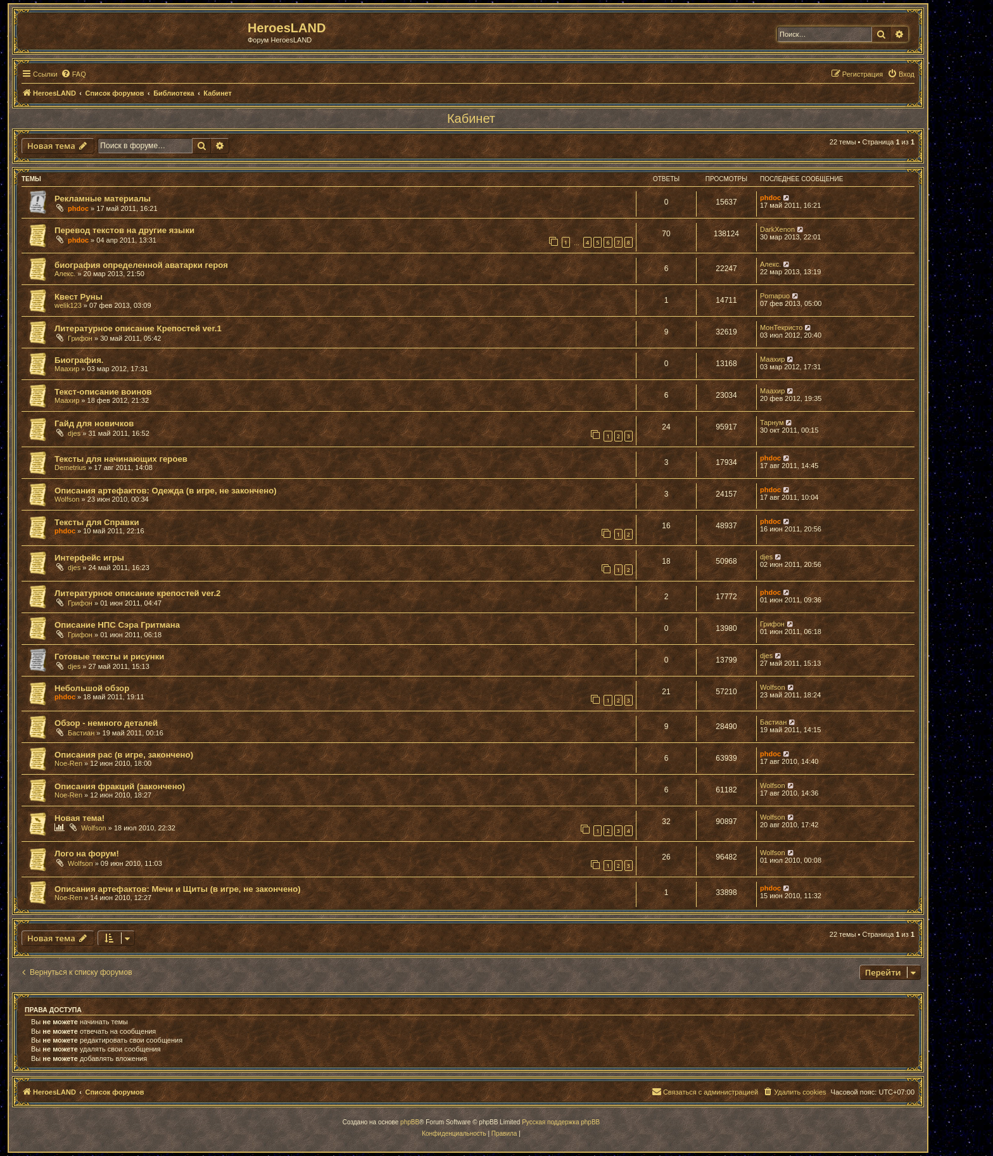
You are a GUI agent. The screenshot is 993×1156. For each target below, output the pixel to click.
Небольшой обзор (91, 688)
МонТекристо (781, 327)
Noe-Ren (68, 763)
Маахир (66, 368)
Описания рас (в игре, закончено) (123, 754)
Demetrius (70, 467)
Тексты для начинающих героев (120, 459)
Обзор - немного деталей (106, 723)
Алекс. (64, 273)
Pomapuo (775, 296)
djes (74, 433)
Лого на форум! (86, 853)
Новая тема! (79, 818)
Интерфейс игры (89, 557)
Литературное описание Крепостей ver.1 (138, 328)
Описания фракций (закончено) (119, 786)
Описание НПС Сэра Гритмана (117, 625)
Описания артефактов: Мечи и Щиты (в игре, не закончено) (177, 889)
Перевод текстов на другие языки (124, 230)
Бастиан (81, 733)
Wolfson (67, 499)
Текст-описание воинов (103, 392)
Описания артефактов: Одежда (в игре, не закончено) (165, 490)
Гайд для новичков (94, 423)
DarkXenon (777, 229)
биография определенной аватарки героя (141, 265)
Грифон (80, 338)
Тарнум (771, 422)
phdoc (78, 208)
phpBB (409, 1122)
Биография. (79, 360)
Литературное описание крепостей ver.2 (137, 593)
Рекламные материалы (102, 198)
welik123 (68, 305)
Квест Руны (78, 297)
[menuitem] (73, 74)
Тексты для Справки (96, 522)
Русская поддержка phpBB (561, 1122)
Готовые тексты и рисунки (109, 656)
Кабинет (471, 118)
